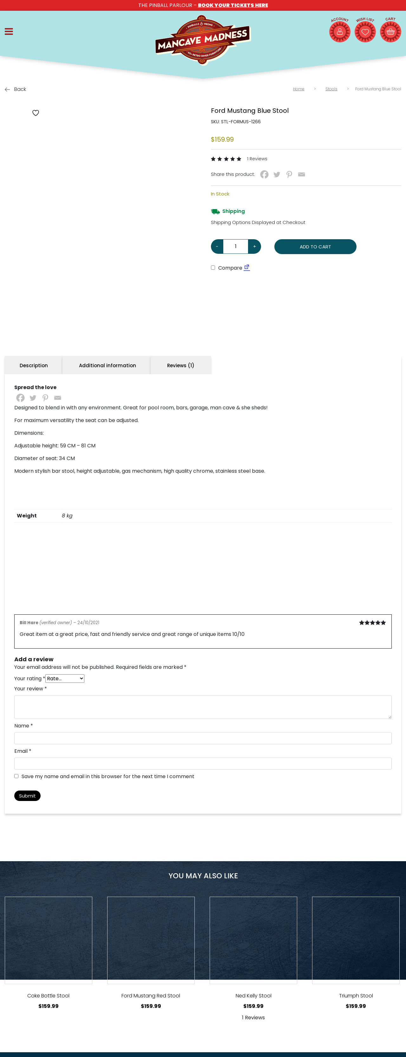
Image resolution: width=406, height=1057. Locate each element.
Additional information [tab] (107, 365)
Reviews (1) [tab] (180, 365)
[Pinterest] (289, 174)
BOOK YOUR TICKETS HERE (233, 5)
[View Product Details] (48, 940)
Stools (331, 89)
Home (298, 89)
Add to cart (315, 246)
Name (23, 725)
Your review (30, 688)
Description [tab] (34, 365)
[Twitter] (276, 174)
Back (15, 89)
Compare (226, 268)
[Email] (301, 174)
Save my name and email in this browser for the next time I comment (108, 776)
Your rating (29, 678)
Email (22, 751)
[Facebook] (264, 174)
